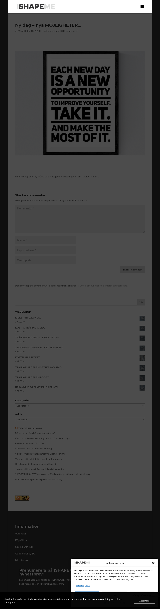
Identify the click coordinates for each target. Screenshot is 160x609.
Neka (114, 595)
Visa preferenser (142, 595)
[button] (153, 563)
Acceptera (87, 595)
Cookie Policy (108, 602)
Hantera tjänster (83, 585)
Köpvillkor (120, 602)
